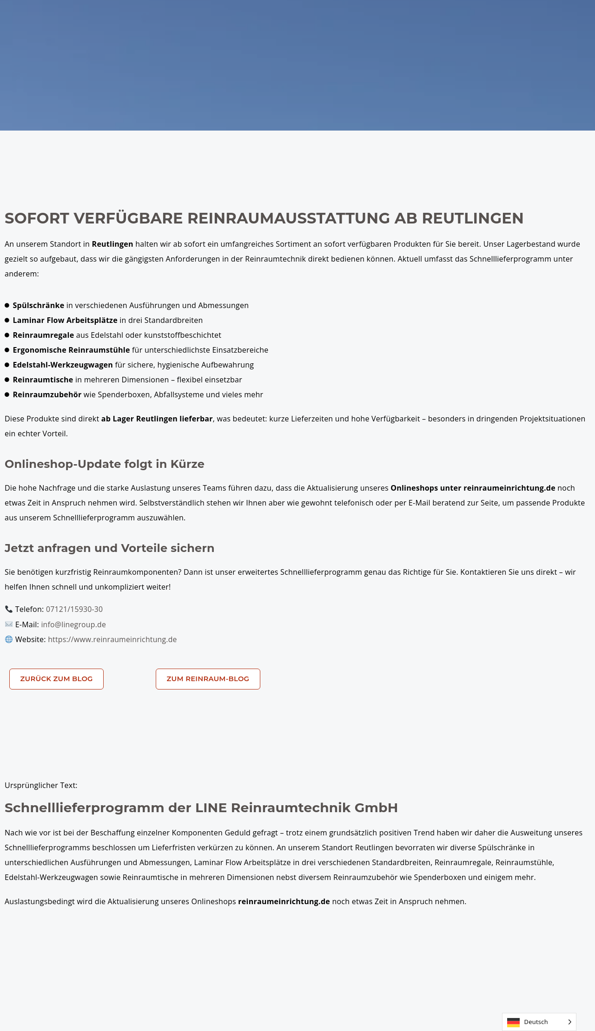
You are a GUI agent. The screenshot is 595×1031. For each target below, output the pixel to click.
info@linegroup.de (74, 624)
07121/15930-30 (75, 609)
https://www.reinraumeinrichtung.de (113, 639)
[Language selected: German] (539, 1022)
